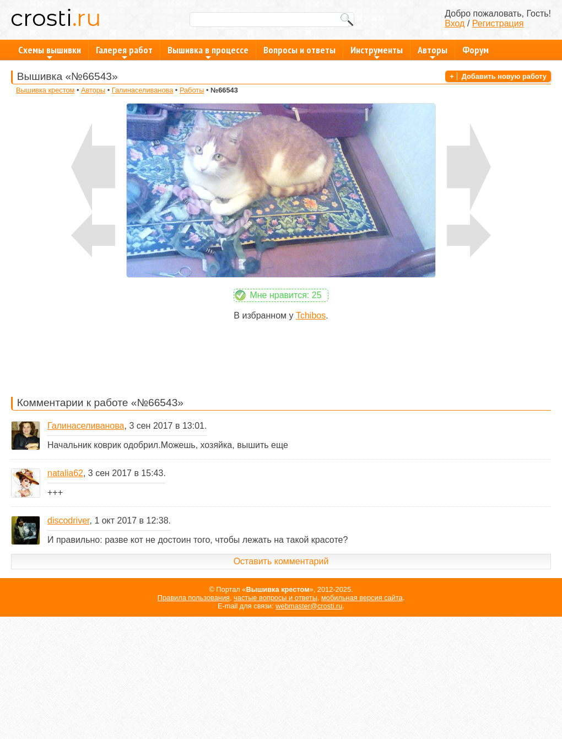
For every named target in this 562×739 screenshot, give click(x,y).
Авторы (432, 52)
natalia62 (65, 473)
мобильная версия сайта (362, 598)
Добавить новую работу (504, 76)
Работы (192, 90)
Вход (454, 23)
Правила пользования (194, 598)
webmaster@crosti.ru (308, 606)
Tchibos (311, 315)
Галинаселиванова (143, 90)
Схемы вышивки (49, 52)
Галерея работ (124, 52)
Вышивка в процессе (207, 52)
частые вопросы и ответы (275, 598)
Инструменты (376, 52)
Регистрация (498, 23)
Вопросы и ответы (299, 50)
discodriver (68, 520)
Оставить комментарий (281, 561)
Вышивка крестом (45, 90)
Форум (475, 50)
